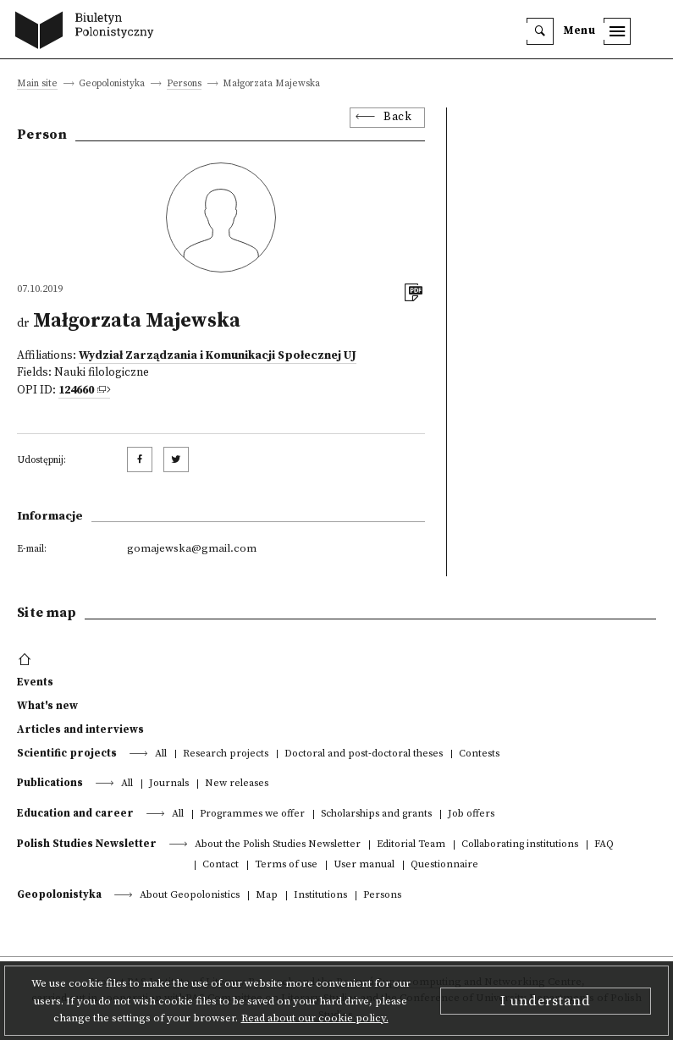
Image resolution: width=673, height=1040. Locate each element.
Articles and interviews (80, 729)
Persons (184, 84)
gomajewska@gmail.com (192, 548)
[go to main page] (88, 32)
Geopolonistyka (59, 894)
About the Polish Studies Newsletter (278, 845)
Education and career (75, 813)
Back (397, 117)
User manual (364, 865)
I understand (545, 1001)
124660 (76, 390)
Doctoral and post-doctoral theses (363, 754)
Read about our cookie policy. (315, 1018)
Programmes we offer (252, 814)
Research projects (225, 754)
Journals (169, 784)
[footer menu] (26, 660)
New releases (236, 784)
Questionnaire (444, 865)
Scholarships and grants (376, 814)
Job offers (471, 814)
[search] (540, 31)
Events (35, 682)
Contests (479, 754)
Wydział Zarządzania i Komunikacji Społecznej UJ (217, 356)
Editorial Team (411, 845)
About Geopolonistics (190, 895)
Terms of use (286, 865)
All (161, 754)
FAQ (604, 845)
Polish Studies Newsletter (87, 843)
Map (267, 895)
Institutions (320, 895)
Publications (50, 783)
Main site (37, 84)
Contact (220, 865)
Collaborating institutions (519, 845)
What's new (47, 706)
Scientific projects (67, 753)
